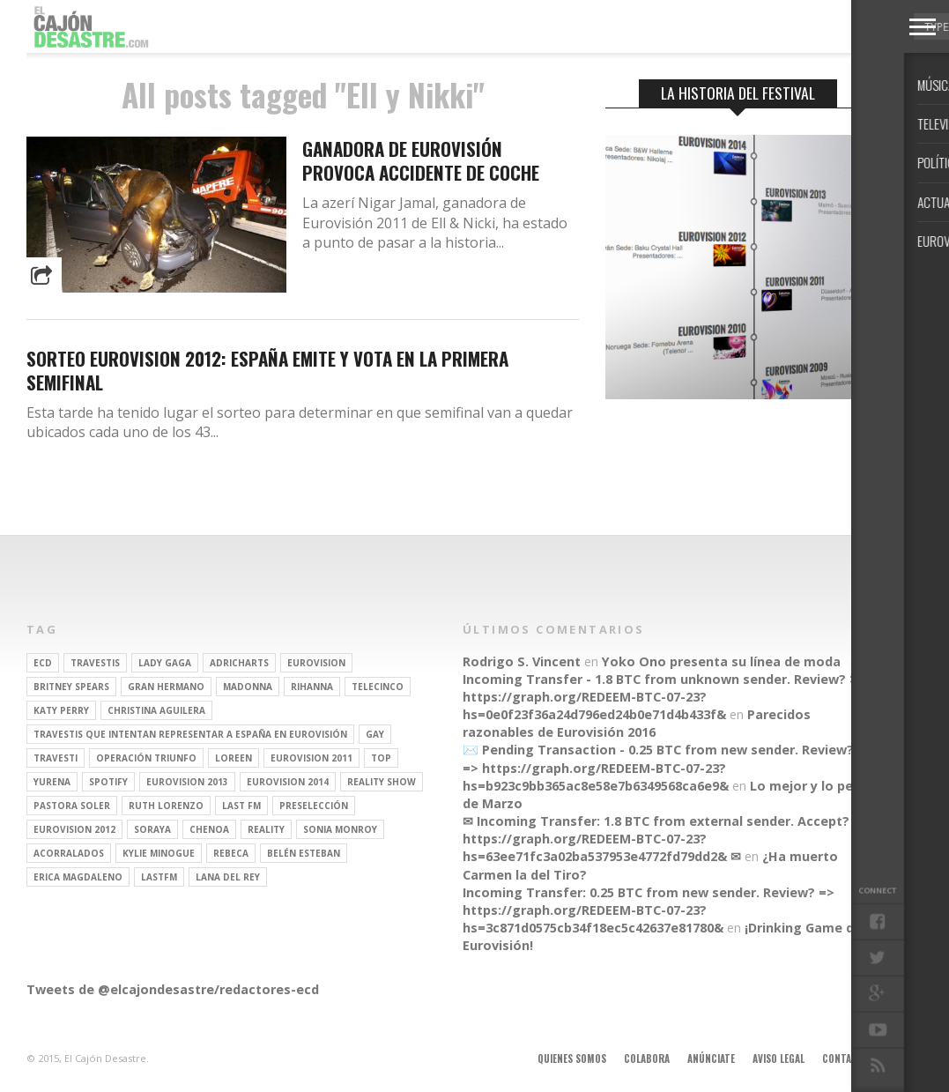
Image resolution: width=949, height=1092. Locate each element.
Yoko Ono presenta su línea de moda (721, 661)
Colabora (647, 1058)
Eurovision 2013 (187, 782)
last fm (241, 805)
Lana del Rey (228, 877)
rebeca (230, 853)
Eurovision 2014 (288, 782)
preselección (313, 805)
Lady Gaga (164, 663)
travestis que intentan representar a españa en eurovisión (190, 734)
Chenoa (209, 829)
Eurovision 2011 (311, 758)
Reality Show (381, 782)
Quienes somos (572, 1058)
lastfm (159, 877)
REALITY (266, 829)
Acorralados (68, 853)
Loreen (233, 758)
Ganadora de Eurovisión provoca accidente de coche (420, 160)
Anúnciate (711, 1058)
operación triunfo (146, 758)
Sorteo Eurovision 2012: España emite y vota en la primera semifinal (267, 370)
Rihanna (312, 686)
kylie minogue (158, 853)
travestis (95, 663)
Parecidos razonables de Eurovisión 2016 (637, 723)
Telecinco (378, 686)
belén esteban (303, 853)
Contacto (846, 1058)
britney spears (71, 686)
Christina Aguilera (156, 710)
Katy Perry (61, 710)
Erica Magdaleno (77, 877)
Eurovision (316, 663)
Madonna (247, 686)
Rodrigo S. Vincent (522, 661)
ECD (42, 663)
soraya (152, 829)
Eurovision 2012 (74, 829)
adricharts (239, 663)
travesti (55, 758)
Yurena (51, 782)
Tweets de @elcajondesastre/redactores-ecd (172, 989)
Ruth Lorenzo (166, 805)
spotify (108, 782)
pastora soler (71, 805)
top (381, 758)
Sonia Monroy (340, 829)
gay (375, 734)
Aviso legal (778, 1058)
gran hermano (166, 686)
